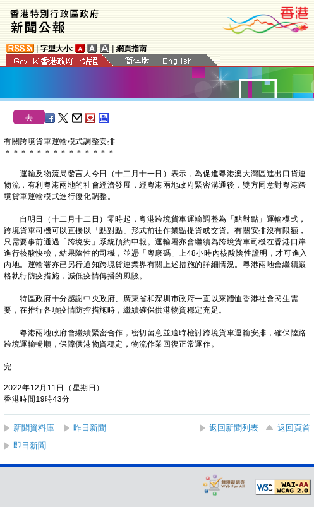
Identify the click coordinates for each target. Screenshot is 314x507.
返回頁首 (293, 427)
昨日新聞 (89, 427)
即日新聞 (29, 445)
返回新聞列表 (233, 427)
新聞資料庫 (33, 427)
